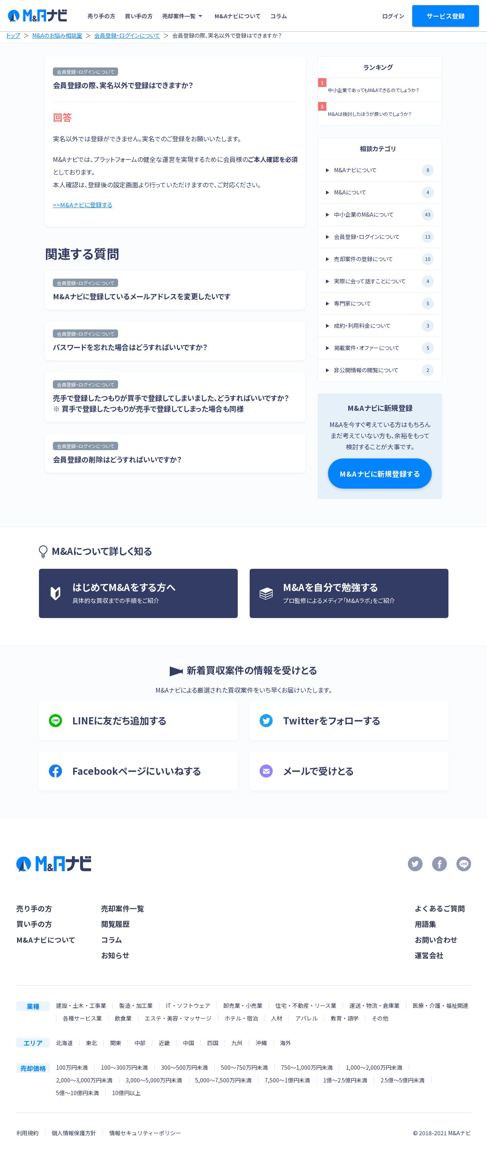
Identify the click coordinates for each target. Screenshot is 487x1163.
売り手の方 (101, 16)
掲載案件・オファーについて (384, 348)
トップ (13, 35)
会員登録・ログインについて (127, 35)
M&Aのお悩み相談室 (57, 35)
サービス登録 (446, 16)
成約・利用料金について (384, 326)
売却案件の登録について (384, 259)
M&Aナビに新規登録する (380, 473)
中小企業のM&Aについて (384, 215)
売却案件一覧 (183, 16)
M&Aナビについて (238, 16)
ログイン (393, 16)
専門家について (384, 304)
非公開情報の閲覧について (384, 370)
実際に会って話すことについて (384, 281)
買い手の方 (139, 16)
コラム (278, 16)
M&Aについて (384, 192)
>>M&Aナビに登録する (84, 205)
